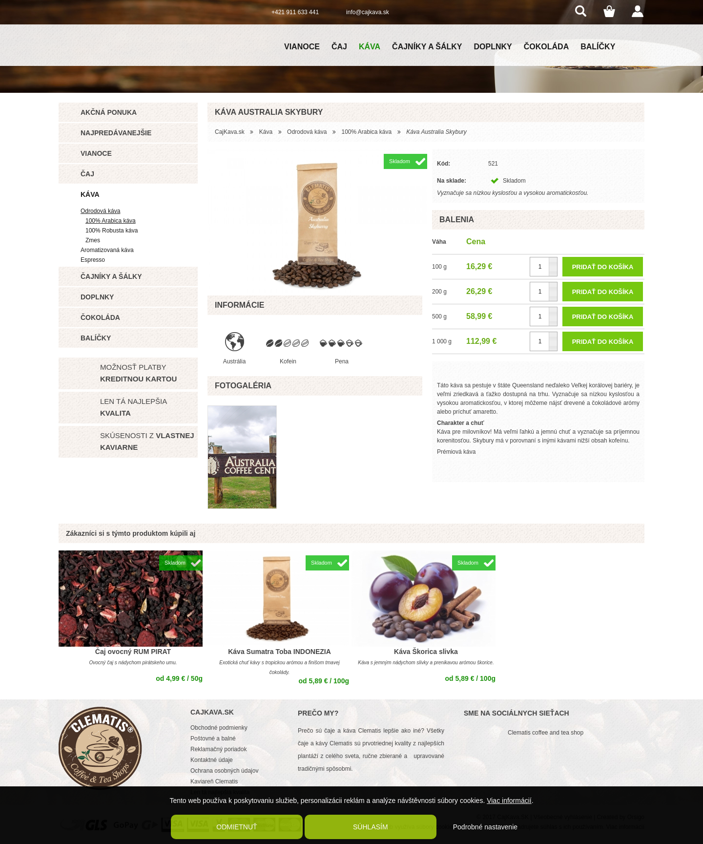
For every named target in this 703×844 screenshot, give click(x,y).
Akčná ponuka (109, 112)
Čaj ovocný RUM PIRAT (133, 651)
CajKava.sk (230, 131)
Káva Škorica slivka (426, 651)
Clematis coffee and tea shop (545, 732)
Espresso (93, 260)
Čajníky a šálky (427, 46)
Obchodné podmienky (219, 727)
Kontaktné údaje (211, 760)
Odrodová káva (100, 211)
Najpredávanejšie (116, 133)
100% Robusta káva (111, 230)
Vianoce (302, 46)
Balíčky (597, 46)
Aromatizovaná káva (107, 250)
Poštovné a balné (213, 738)
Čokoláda (546, 46)
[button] (553, 262)
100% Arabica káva (110, 221)
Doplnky (493, 46)
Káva (369, 46)
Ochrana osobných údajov (224, 770)
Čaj (339, 46)
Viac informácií (509, 800)
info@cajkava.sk (367, 12)
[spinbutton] (543, 266)
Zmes (92, 240)
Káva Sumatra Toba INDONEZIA (279, 651)
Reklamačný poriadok (218, 749)
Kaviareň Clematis (214, 781)
